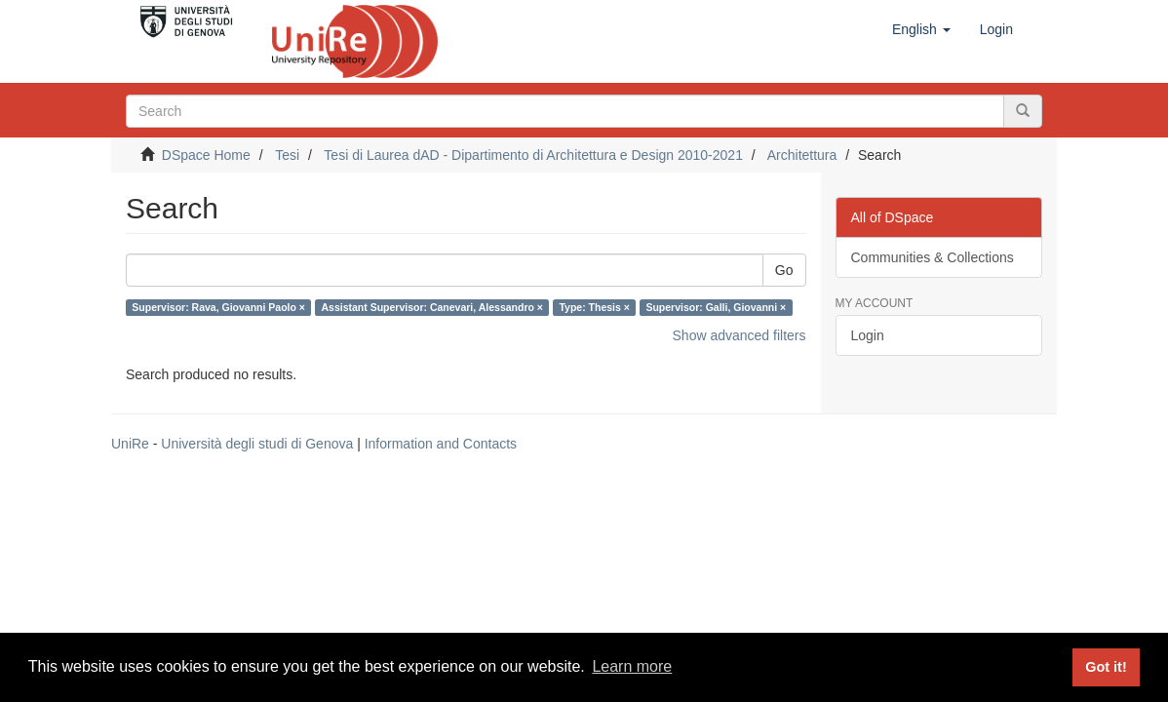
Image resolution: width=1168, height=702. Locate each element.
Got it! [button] (1105, 667)
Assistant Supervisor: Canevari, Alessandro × (432, 307)
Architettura (802, 155)
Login (867, 335)
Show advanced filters (739, 335)
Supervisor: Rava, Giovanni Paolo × (218, 307)
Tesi (287, 155)
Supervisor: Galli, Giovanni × (715, 307)
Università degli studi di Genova (257, 443)
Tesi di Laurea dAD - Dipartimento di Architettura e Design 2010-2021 (533, 155)
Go (784, 270)
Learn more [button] (632, 666)
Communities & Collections (932, 257)
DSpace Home (206, 155)
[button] (921, 29)
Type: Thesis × (594, 307)
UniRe (130, 443)
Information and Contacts (441, 443)
